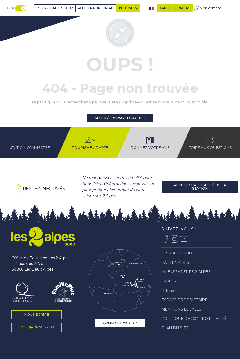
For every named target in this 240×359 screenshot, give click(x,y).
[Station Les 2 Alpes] (22, 22)
